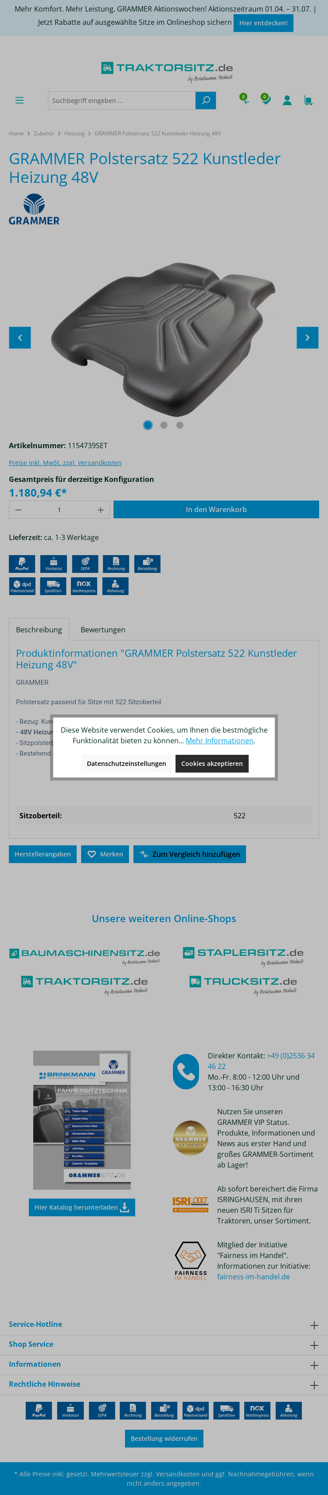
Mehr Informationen (220, 741)
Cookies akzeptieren (212, 763)
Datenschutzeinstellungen (126, 763)
